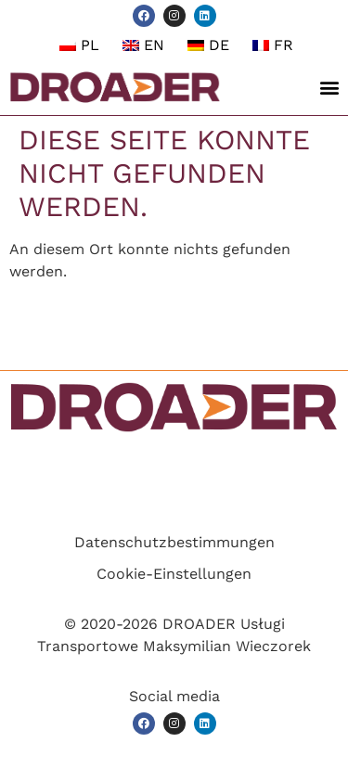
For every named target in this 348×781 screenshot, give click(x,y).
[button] (329, 87)
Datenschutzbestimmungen (174, 542)
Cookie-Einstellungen (174, 574)
